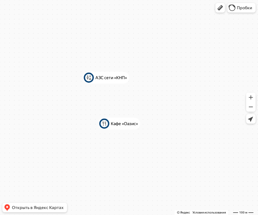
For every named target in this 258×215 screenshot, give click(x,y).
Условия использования (209, 212)
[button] (220, 8)
